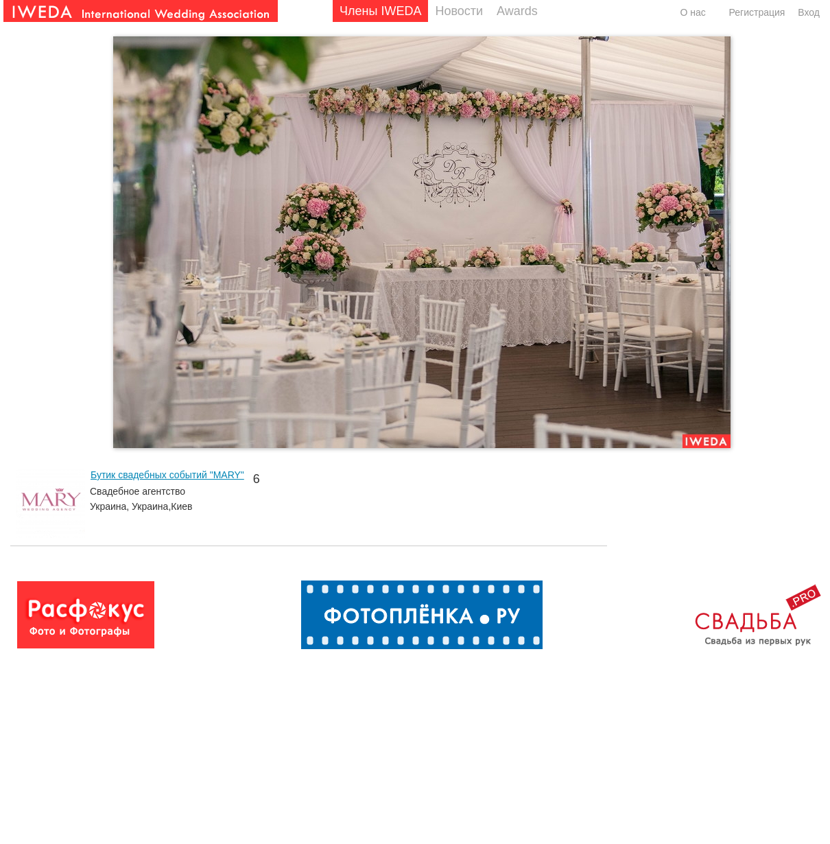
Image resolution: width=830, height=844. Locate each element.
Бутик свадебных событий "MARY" (167, 474)
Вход (809, 12)
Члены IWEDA (380, 11)
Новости (459, 11)
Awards (517, 11)
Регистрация (757, 12)
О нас (692, 12)
